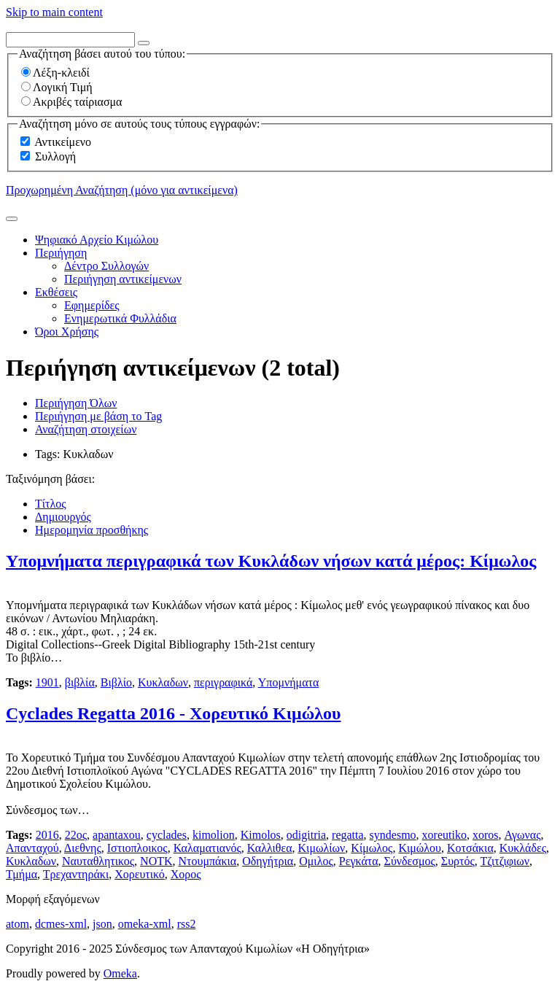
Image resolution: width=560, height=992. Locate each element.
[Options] (143, 43)
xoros (485, 835)
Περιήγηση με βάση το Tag (98, 416)
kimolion (213, 835)
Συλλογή (55, 156)
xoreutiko (444, 835)
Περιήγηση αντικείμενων (123, 279)
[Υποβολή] (12, 219)
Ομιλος (316, 861)
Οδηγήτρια (267, 861)
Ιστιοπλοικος (137, 848)
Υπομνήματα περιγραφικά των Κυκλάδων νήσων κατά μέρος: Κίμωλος (271, 560)
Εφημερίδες (92, 305)
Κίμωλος (371, 848)
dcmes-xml (61, 924)
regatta (348, 835)
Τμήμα (21, 874)
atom (17, 924)
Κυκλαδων (163, 682)
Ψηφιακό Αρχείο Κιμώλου (96, 239)
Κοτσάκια (470, 848)
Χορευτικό (139, 874)
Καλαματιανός (207, 848)
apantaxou (117, 835)
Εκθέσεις (56, 292)
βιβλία (80, 682)
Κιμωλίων (322, 848)
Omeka (120, 973)
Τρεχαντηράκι (76, 874)
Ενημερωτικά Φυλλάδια (120, 318)
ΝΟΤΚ (156, 861)
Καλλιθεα (269, 848)
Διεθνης (82, 848)
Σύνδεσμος (409, 861)
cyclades (167, 835)
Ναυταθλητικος (98, 861)
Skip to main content (54, 12)
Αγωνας (522, 835)
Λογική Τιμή (57, 87)
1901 (47, 682)
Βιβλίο (116, 682)
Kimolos (261, 835)
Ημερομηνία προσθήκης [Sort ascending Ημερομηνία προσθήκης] (91, 530)
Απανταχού (32, 848)
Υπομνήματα (288, 682)
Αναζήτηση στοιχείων (85, 429)
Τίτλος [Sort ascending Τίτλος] (50, 503)
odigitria (306, 835)
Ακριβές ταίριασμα (71, 102)
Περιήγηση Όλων (76, 403)
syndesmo (393, 835)
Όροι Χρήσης (66, 331)
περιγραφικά (223, 682)
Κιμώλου (419, 848)
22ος (76, 835)
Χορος (186, 874)
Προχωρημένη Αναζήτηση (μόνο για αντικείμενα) (122, 190)
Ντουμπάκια (208, 861)
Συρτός (458, 861)
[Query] (70, 39)
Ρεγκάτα (358, 861)
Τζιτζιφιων (505, 861)
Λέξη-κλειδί (55, 72)
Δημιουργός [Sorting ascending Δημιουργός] (63, 517)
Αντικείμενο (62, 142)
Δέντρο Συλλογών (106, 266)
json (102, 924)
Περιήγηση (61, 253)
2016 (47, 835)
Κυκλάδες (522, 848)
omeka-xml (144, 924)
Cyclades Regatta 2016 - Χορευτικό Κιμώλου (173, 713)
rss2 (186, 924)
